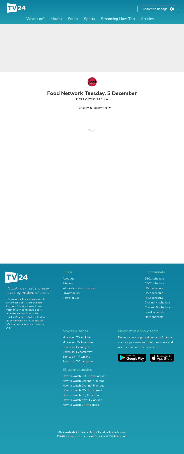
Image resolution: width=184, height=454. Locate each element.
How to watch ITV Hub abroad (82, 390)
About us (68, 279)
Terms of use (71, 298)
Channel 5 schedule (157, 307)
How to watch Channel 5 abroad (83, 386)
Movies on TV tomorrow (78, 342)
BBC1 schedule (154, 279)
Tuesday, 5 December (92, 108)
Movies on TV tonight (76, 337)
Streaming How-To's (118, 18)
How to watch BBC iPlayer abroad (84, 376)
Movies (56, 18)
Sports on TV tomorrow (78, 361)
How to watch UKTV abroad (81, 405)
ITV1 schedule (154, 288)
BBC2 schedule (154, 283)
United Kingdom (99, 432)
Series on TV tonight (76, 347)
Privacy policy (71, 293)
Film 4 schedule (154, 312)
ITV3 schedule (154, 298)
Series (73, 18)
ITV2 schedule (154, 293)
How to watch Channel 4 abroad (83, 381)
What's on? (35, 18)
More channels (154, 317)
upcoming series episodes (29, 324)
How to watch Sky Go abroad (81, 395)
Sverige (84, 432)
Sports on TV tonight (76, 357)
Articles (147, 18)
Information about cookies (79, 288)
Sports (89, 18)
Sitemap (68, 283)
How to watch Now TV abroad (82, 400)
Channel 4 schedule (157, 302)
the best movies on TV (18, 320)
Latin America (118, 432)
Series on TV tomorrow (78, 352)
